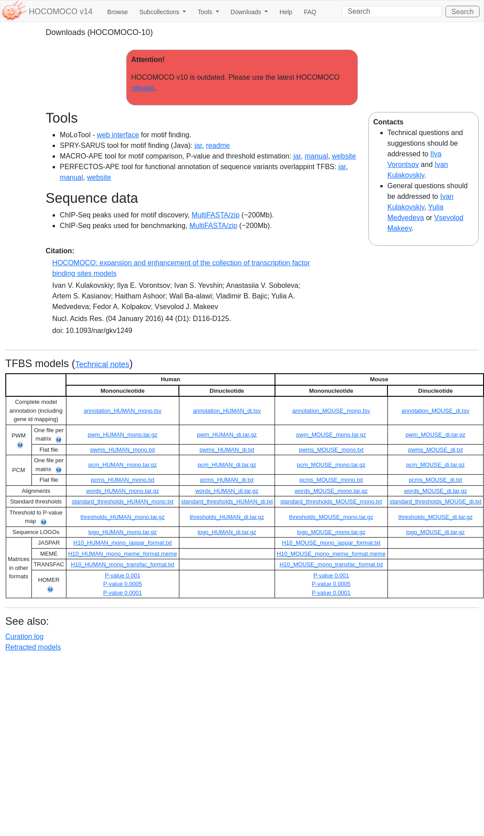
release (142, 88)
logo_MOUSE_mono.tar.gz (331, 532)
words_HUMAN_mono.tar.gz (122, 491)
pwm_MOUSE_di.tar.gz (435, 434)
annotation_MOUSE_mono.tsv (331, 410)
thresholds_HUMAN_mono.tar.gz (123, 517)
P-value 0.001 (122, 575)
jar (198, 145)
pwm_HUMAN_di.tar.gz (227, 434)
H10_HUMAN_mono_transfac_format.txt (122, 564)
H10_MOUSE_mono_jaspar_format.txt (331, 542)
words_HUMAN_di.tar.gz (226, 491)
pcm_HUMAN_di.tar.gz (226, 464)
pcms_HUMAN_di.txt (227, 479)
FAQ (310, 11)
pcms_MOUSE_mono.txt (331, 479)
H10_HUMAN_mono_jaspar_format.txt (123, 542)
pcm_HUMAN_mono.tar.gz (122, 464)
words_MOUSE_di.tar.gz (435, 491)
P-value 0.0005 (122, 584)
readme (218, 145)
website (344, 156)
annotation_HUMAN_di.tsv (227, 410)
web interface (118, 135)
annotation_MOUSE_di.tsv (435, 410)
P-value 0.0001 (122, 592)
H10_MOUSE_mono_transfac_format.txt (331, 564)
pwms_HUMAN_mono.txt (122, 449)
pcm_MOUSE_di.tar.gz (435, 464)
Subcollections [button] (160, 11)
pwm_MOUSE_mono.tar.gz (331, 434)
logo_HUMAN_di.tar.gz (226, 532)
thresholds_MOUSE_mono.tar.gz (331, 517)
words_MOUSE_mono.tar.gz (331, 491)
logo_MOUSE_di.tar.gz (435, 532)
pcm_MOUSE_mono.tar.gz (331, 464)
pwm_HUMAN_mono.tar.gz (123, 434)
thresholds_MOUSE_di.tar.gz (436, 517)
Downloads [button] (247, 11)
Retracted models (33, 647)
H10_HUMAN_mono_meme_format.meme (122, 553)
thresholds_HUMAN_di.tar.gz (227, 517)
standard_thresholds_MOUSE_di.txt (435, 501)
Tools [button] (205, 11)
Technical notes (102, 364)
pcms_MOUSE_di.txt (435, 479)
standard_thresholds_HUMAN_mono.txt (123, 501)
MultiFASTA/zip (216, 215)
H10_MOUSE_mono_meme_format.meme (331, 553)
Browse (117, 11)
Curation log (24, 636)
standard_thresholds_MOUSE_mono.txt (331, 501)
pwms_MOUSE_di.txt (435, 449)
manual (316, 156)
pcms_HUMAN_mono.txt (122, 479)
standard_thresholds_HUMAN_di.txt (227, 501)
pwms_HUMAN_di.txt (227, 449)
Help (285, 11)
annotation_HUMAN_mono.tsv (123, 410)
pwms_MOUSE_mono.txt (331, 449)
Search (462, 11)
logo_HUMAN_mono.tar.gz (122, 532)
